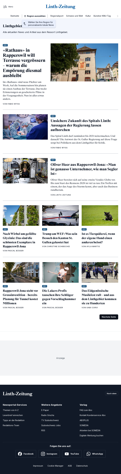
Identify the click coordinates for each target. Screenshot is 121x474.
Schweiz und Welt (74, 16)
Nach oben (110, 393)
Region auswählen (36, 16)
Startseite (14, 16)
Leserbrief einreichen (13, 415)
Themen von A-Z (11, 410)
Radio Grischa (47, 415)
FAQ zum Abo (86, 410)
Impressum (38, 466)
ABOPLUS (84, 420)
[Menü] (8, 7)
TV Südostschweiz (50, 420)
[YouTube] (72, 454)
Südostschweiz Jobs (51, 425)
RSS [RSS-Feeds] (43, 430)
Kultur (88, 16)
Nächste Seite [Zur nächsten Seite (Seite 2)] (109, 317)
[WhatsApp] (95, 454)
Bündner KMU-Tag (102, 16)
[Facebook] (25, 454)
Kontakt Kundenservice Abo (93, 415)
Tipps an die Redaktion (13, 420)
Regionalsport (56, 16)
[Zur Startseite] (60, 6)
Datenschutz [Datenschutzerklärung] (82, 466)
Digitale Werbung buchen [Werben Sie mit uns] (91, 435)
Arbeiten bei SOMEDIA (90, 430)
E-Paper (45, 410)
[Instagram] (49, 454)
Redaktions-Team (11, 425)
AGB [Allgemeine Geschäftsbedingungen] (70, 466)
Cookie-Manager (55, 466)
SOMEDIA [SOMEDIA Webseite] (84, 425)
